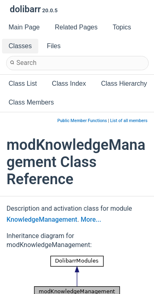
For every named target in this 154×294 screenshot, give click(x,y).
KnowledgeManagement (42, 219)
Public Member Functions (82, 120)
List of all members (128, 120)
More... (91, 219)
